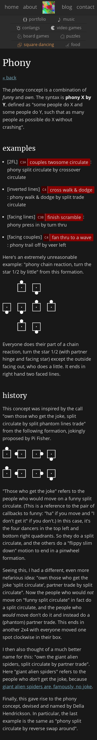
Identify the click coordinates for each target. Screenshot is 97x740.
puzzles (70, 36)
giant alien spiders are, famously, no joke (47, 686)
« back (9, 77)
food (72, 44)
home (12, 6)
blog (67, 6)
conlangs (28, 28)
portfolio (34, 19)
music (66, 19)
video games (66, 28)
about (30, 6)
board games (33, 36)
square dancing (36, 44)
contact (85, 6)
